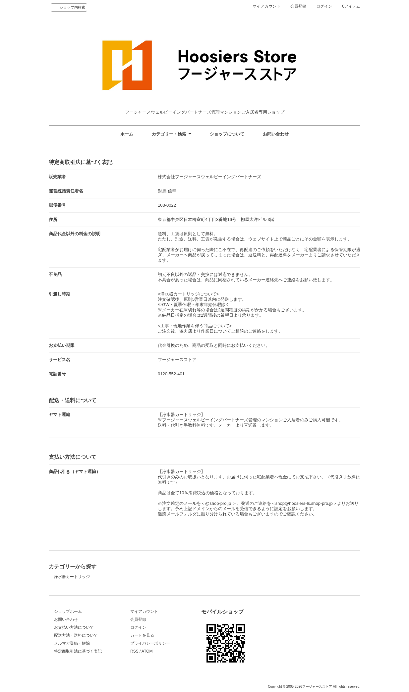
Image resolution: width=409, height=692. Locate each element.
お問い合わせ (276, 134)
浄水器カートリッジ (72, 576)
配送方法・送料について (76, 635)
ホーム (126, 134)
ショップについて (227, 134)
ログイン (324, 6)
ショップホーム (68, 611)
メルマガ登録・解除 (72, 643)
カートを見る (142, 635)
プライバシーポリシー (150, 643)
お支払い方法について (74, 627)
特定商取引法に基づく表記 (78, 651)
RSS (134, 651)
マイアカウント (266, 6)
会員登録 (298, 6)
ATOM (147, 651)
